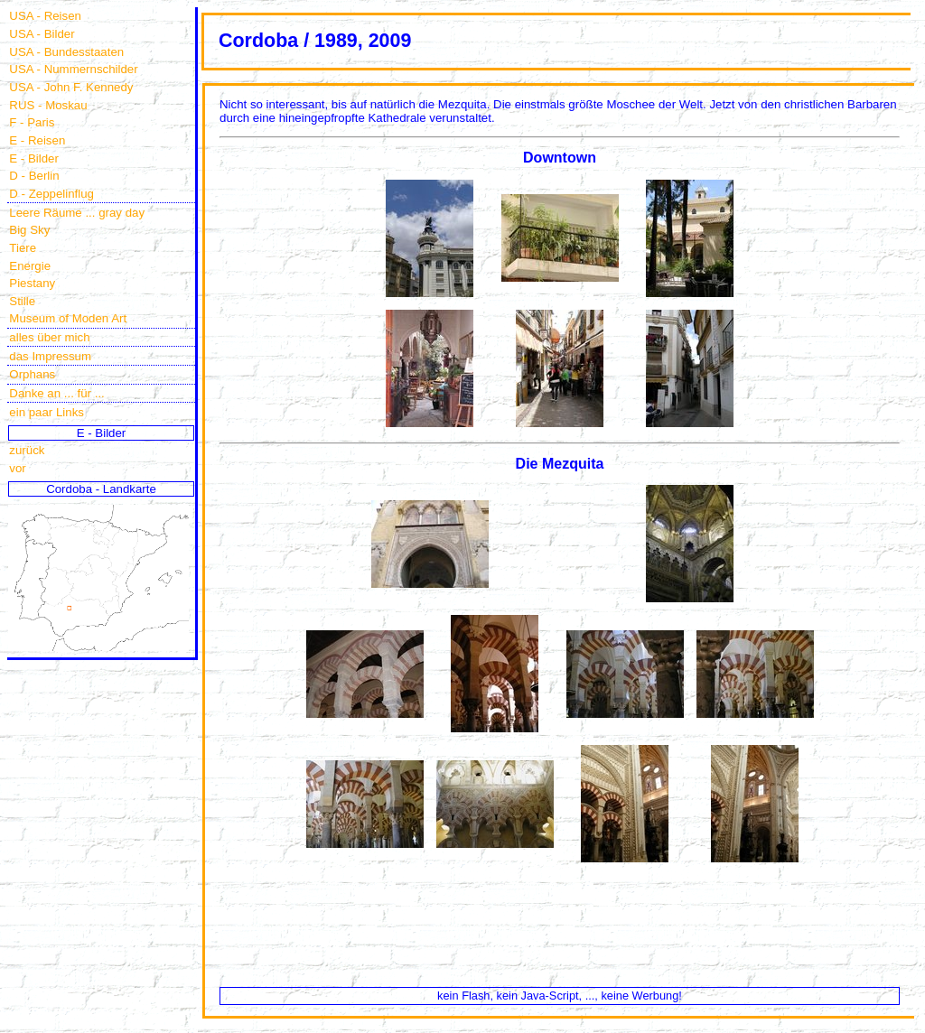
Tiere (22, 248)
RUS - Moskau (48, 105)
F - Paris (31, 122)
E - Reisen (37, 140)
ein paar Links (46, 412)
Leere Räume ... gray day (77, 212)
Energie (30, 266)
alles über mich (49, 337)
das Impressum (50, 356)
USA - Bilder (41, 34)
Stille (22, 301)
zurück (26, 450)
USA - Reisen (45, 16)
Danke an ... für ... (56, 393)
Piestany (32, 283)
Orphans (32, 374)
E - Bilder (34, 158)
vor (17, 468)
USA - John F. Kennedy (71, 87)
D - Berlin (34, 175)
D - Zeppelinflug (51, 193)
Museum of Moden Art (67, 318)
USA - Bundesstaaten (66, 52)
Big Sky (29, 230)
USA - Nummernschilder (73, 69)
